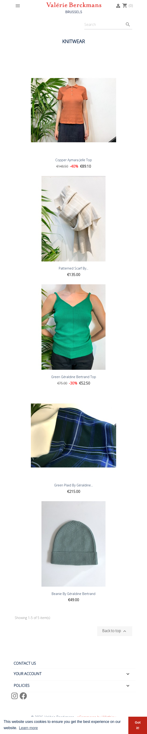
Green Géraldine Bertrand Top (73, 377)
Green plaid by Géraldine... (73, 485)
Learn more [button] (28, 728)
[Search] (108, 24)
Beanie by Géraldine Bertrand (73, 593)
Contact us (25, 663)
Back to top (114, 631)
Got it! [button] (138, 725)
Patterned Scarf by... (73, 268)
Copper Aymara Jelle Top (73, 160)
